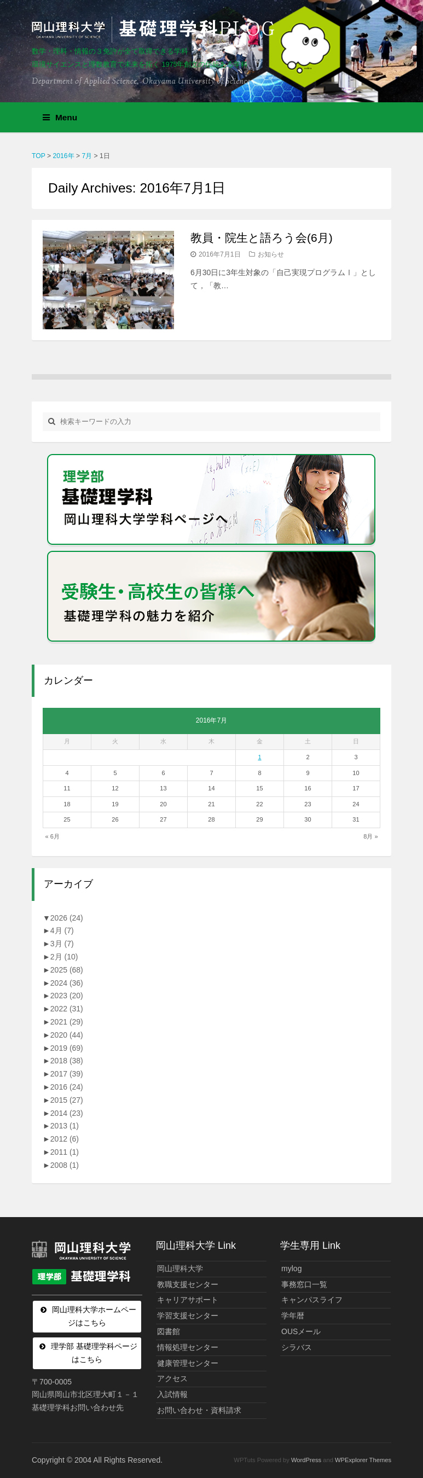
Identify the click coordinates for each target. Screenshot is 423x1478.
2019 (66, 1048)
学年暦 (292, 1315)
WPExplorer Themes (363, 1460)
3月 (62, 943)
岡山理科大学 (180, 1268)
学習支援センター (187, 1315)
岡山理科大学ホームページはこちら (94, 1316)
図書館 (168, 1331)
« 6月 (52, 836)
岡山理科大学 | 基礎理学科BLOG (155, 29)
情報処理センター (187, 1347)
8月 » (370, 836)
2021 (66, 1021)
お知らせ (271, 254)
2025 (66, 969)
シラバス (296, 1347)
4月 (62, 930)
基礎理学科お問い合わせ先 (78, 1407)
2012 (64, 1138)
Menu (60, 117)
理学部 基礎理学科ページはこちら (94, 1353)
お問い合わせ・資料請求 (199, 1410)
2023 (66, 995)
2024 (66, 983)
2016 (66, 1087)
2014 (66, 1113)
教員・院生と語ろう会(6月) (261, 237)
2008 (64, 1165)
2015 (66, 1100)
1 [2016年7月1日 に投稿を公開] (259, 757)
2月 (64, 956)
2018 (66, 1060)
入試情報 (172, 1394)
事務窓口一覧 (304, 1284)
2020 (66, 1035)
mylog (291, 1268)
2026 (66, 917)
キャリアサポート (187, 1299)
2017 (66, 1073)
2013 (64, 1125)
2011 (64, 1152)
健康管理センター (187, 1363)
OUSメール (301, 1331)
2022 (66, 1008)
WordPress (306, 1460)
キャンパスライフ (312, 1299)
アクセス (172, 1378)
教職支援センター (187, 1284)
